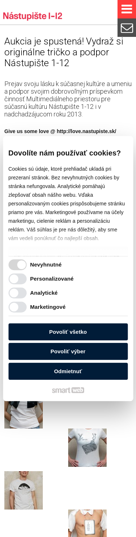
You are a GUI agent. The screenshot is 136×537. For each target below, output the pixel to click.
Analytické (44, 293)
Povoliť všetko (68, 332)
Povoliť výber (67, 351)
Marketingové (48, 307)
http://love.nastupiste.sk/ (86, 131)
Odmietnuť (68, 371)
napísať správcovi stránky (65, 525)
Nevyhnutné (46, 264)
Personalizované (52, 279)
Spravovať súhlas (83, 530)
